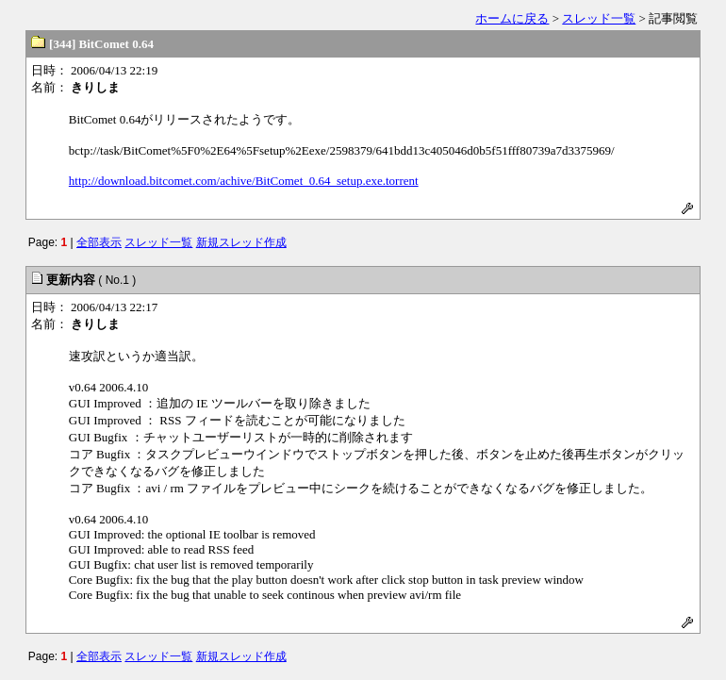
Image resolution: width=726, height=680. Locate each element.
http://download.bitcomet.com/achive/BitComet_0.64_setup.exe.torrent (244, 181)
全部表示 (99, 242)
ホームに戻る (512, 18)
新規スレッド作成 (241, 242)
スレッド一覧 (598, 18)
